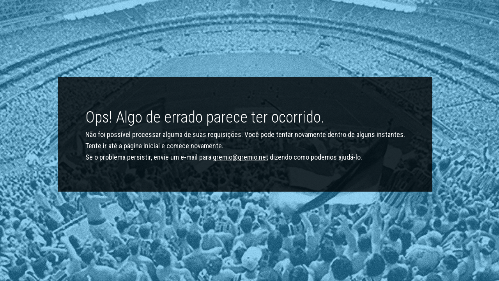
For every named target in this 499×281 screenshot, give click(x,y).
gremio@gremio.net (240, 157)
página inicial (142, 146)
